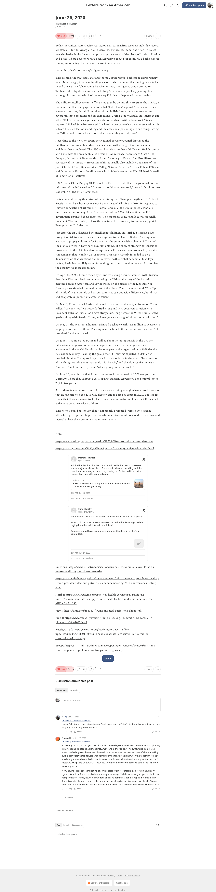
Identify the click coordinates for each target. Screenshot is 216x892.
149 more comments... (65, 810)
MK (63, 716)
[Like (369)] (61, 36)
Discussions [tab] (77, 825)
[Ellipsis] (159, 716)
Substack (94, 890)
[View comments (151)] (81, 36)
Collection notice (132, 875)
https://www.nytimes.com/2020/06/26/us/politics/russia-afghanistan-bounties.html (104, 449)
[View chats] (172, 5)
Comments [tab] (62, 690)
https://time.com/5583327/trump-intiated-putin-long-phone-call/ (103, 611)
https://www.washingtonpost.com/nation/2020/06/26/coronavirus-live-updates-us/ (104, 441)
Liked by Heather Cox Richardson (76, 720)
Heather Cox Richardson (66, 24)
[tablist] (67, 690)
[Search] (165, 5)
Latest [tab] (66, 825)
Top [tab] (58, 825)
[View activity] (178, 5)
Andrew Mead (68, 738)
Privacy (111, 875)
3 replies (69, 797)
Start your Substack (99, 882)
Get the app (122, 882)
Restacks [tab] (74, 690)
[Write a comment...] (111, 705)
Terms (119, 875)
